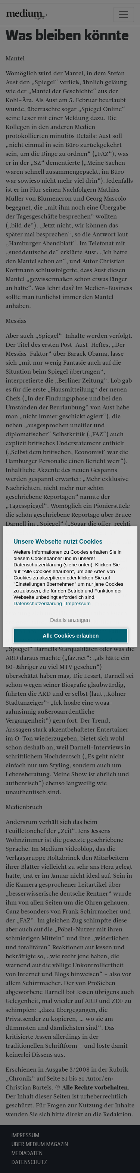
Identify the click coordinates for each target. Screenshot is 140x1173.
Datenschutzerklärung (37, 603)
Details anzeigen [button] (70, 620)
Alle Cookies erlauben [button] (71, 636)
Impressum (78, 603)
